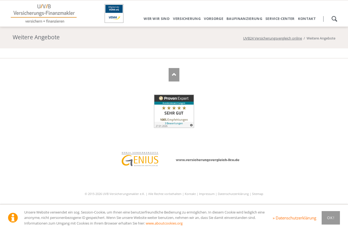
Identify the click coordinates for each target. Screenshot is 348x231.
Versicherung (187, 18)
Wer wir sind (157, 18)
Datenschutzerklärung (233, 194)
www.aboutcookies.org (164, 223)
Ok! (331, 217)
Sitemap (257, 194)
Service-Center (280, 18)
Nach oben (174, 74)
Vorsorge (213, 18)
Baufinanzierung (244, 18)
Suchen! (334, 19)
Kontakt (307, 18)
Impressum (207, 194)
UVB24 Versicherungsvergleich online (272, 38)
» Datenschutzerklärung (294, 218)
